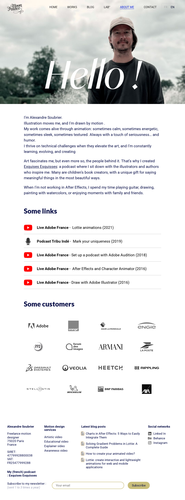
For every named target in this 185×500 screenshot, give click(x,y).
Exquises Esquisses (40, 166)
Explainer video (54, 446)
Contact (150, 7)
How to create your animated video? (110, 453)
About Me (127, 7)
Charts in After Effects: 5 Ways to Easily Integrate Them (113, 435)
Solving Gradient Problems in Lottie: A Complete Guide (111, 445)
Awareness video (56, 450)
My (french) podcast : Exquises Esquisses (22, 473)
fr (165, 7)
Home (53, 7)
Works (72, 7)
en (172, 7)
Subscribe (139, 485)
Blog (90, 7)
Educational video (56, 441)
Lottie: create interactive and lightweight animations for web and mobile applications (113, 463)
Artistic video (53, 437)
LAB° (107, 7)
